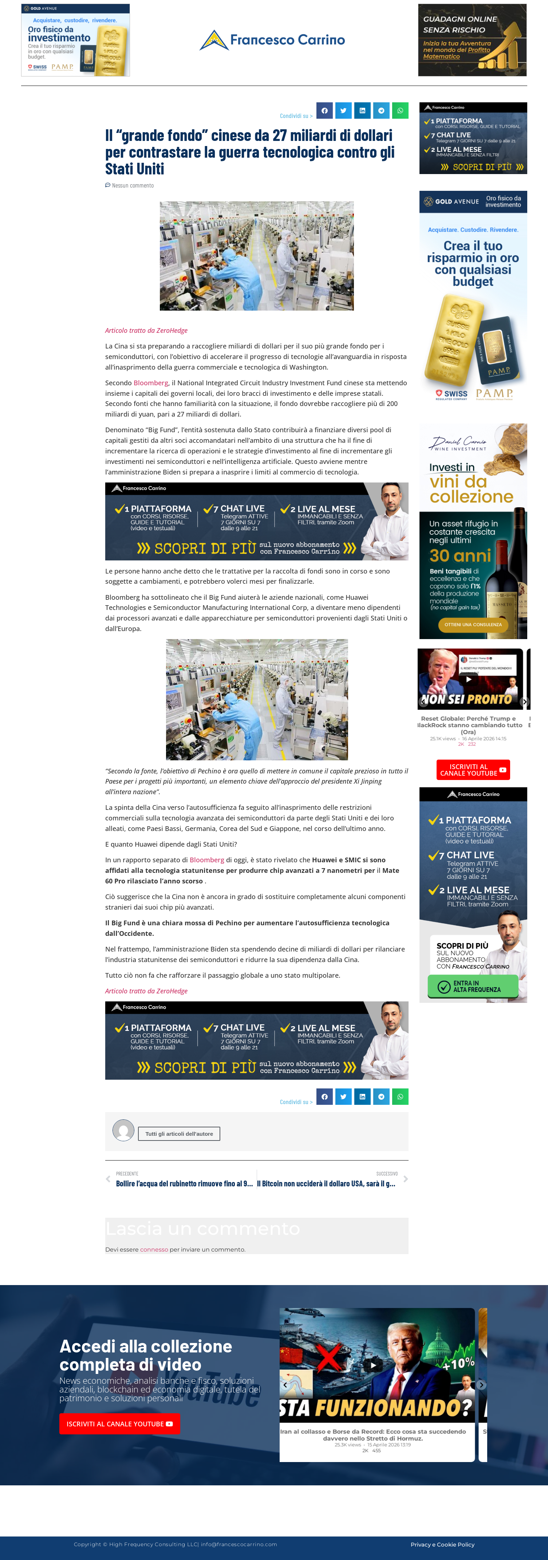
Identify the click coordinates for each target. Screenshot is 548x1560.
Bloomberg (151, 382)
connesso (154, 1249)
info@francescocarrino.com (239, 1544)
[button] (324, 110)
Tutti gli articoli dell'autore (179, 1134)
